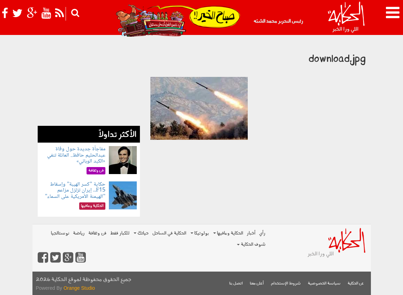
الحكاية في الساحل (169, 233)
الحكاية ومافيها (228, 233)
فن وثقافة (97, 233)
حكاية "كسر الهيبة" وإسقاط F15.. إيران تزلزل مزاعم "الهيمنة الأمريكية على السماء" (75, 190)
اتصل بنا (236, 284)
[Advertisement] (89, 82)
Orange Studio (79, 288)
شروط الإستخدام (286, 284)
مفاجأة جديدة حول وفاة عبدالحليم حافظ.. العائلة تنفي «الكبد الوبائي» (76, 155)
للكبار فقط (119, 233)
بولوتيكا (200, 233)
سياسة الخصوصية (324, 284)
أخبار (251, 233)
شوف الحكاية (251, 244)
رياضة (79, 233)
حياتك (141, 233)
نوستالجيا (60, 233)
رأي (262, 233)
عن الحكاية (356, 284)
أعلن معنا (257, 284)
